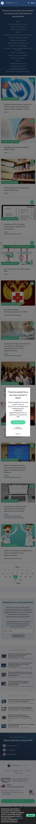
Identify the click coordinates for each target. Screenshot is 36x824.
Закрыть (18, 433)
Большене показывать (18, 427)
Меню (33, 3)
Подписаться (18, 422)
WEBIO (12, 3)
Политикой (17, 818)
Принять (30, 815)
